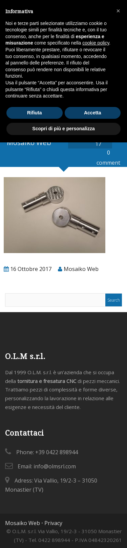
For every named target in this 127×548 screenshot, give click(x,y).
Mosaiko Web (22, 523)
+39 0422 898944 (56, 452)
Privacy (53, 523)
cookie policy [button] (95, 43)
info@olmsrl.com (55, 466)
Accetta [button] (92, 112)
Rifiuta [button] (34, 112)
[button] (118, 10)
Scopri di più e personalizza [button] (63, 128)
